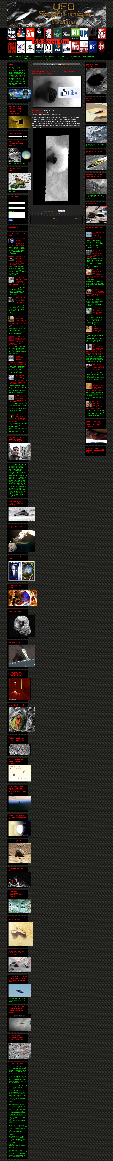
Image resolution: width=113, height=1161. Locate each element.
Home (10, 56)
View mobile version (56, 221)
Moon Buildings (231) (75, 56)
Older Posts (78, 218)
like (47, 213)
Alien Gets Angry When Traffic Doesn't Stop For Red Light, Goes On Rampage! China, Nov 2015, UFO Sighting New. (18, 380)
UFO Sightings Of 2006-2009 (66, 58)
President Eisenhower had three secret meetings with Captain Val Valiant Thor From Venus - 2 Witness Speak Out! (17, 360)
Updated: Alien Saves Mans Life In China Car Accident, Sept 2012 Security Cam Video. (95, 312)
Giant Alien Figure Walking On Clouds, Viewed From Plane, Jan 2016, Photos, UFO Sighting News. (18, 399)
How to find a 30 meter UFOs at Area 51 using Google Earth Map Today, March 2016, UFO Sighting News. (18, 282)
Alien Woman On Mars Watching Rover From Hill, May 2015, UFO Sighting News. (94, 254)
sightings (57, 213)
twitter (66, 213)
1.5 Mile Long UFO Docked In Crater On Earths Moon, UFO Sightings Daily (17, 301)
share (50, 213)
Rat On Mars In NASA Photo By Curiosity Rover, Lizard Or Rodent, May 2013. (94, 330)
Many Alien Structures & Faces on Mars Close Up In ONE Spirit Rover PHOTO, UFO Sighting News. (95, 387)
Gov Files (26, 56)
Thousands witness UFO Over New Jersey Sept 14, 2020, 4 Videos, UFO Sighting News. (95, 236)
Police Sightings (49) (88, 56)
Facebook (44, 213)
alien (37, 213)
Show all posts (65, 64)
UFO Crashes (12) (38, 58)
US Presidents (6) (49, 56)
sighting (53, 213)
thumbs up (62, 213)
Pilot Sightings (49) (61, 56)
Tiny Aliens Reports (51, 58)
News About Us (13, 58)
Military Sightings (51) (25, 58)
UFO (69, 213)
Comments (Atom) (59, 226)
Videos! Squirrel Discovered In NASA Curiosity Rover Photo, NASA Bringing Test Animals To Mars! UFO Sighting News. (95, 274)
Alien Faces (18, 56)
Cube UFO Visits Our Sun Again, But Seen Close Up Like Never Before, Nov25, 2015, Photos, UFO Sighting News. (18, 340)
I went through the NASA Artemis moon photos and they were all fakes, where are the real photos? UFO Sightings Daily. (17, 261)
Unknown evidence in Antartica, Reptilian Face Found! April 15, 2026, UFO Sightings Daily (17, 242)
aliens (40, 213)
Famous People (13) (37, 56)
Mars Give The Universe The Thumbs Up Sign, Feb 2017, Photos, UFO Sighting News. (54, 73)
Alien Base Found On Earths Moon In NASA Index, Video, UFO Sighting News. (95, 368)
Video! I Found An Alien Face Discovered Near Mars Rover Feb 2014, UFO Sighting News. (94, 405)
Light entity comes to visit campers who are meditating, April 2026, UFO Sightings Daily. (17, 418)
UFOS (72, 213)
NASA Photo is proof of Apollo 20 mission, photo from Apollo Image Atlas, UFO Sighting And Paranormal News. (18, 321)
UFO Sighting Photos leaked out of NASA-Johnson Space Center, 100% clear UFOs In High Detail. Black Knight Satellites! (95, 349)
